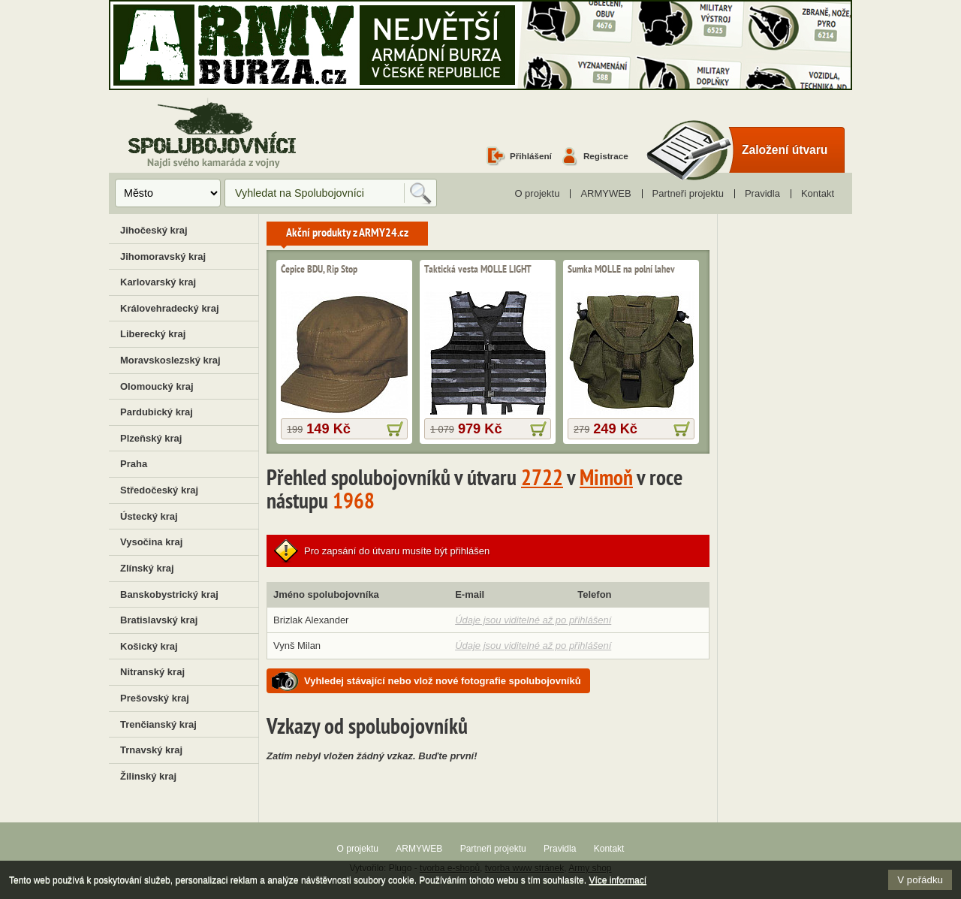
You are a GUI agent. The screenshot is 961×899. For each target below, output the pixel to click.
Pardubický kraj (156, 412)
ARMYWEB (605, 193)
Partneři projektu (688, 193)
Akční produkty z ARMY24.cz (347, 233)
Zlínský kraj (147, 568)
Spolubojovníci (212, 134)
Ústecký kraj (149, 516)
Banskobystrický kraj (169, 594)
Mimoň (606, 479)
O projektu (536, 193)
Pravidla (762, 193)
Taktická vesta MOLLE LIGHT (478, 269)
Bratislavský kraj (158, 620)
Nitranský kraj (152, 671)
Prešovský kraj (154, 698)
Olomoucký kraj (157, 386)
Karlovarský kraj (158, 282)
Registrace (605, 156)
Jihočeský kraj (154, 230)
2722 (542, 479)
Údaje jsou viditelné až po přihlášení (533, 620)
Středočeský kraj (159, 490)
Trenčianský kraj (158, 724)
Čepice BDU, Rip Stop (319, 269)
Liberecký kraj (152, 333)
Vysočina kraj (151, 542)
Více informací (617, 880)
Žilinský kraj (148, 776)
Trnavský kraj (151, 750)
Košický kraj (149, 646)
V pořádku (920, 879)
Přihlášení (531, 156)
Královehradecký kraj (169, 308)
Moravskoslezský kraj (170, 360)
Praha (133, 463)
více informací (395, 428)
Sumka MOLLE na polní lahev (621, 269)
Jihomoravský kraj (163, 256)
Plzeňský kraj (151, 438)
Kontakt (817, 193)
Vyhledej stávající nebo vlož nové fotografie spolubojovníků (442, 680)
